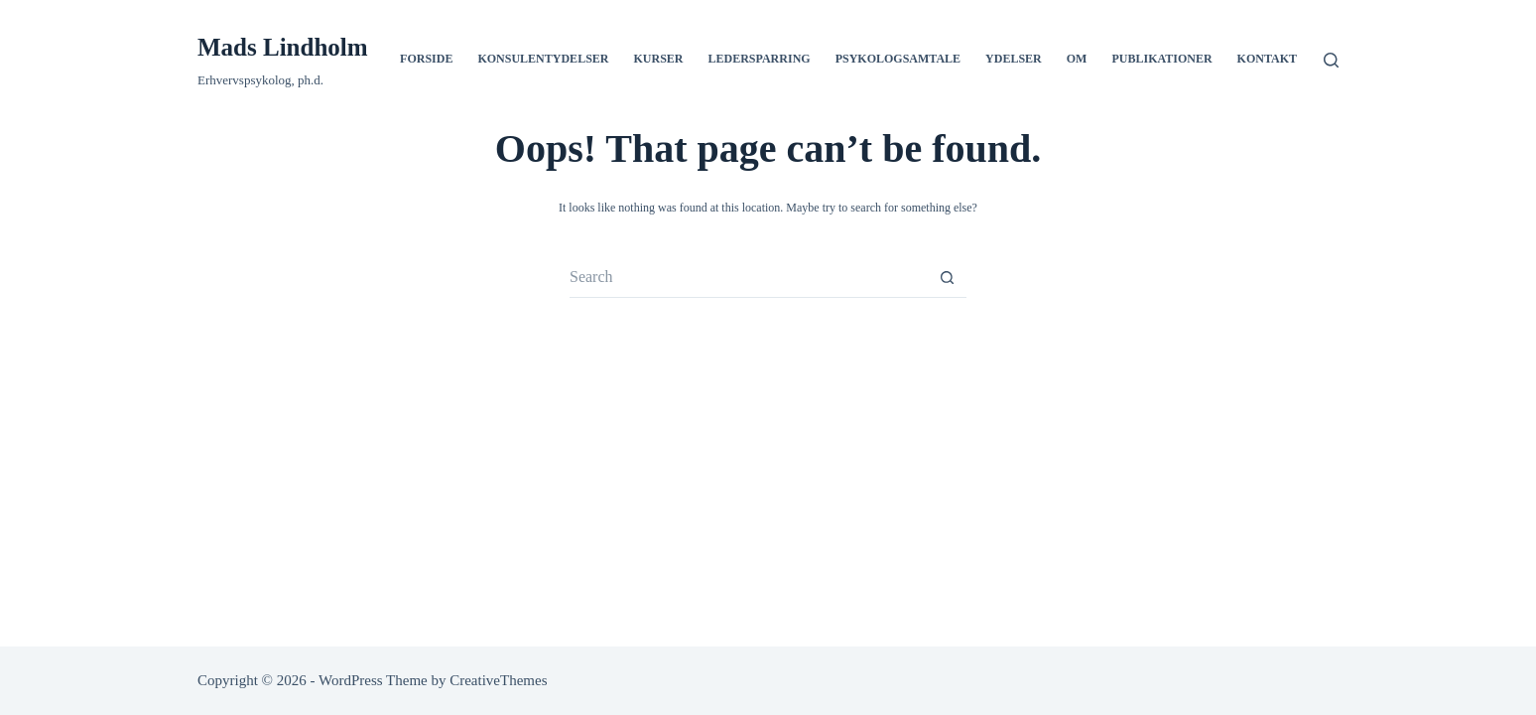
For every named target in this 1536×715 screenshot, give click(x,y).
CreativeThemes (498, 680)
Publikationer (1161, 59)
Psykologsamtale (897, 59)
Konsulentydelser (542, 59)
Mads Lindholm (282, 47)
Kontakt (1267, 59)
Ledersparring (759, 59)
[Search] (1331, 60)
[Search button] (946, 278)
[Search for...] (748, 278)
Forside (426, 59)
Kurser (658, 59)
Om (1077, 59)
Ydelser (1013, 59)
